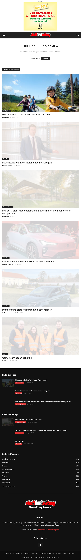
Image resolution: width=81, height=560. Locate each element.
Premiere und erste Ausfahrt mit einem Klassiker (27, 309)
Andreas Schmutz (7, 264)
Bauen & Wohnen (7, 207)
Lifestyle (5, 354)
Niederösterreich (20, 422)
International (19, 433)
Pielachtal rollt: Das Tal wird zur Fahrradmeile (26, 114)
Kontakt (26, 553)
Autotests (18, 444)
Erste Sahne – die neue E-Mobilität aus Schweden (28, 261)
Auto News (6, 258)
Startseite (45, 58)
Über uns (18, 553)
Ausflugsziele (6, 111)
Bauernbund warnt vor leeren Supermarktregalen (27, 162)
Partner (58, 553)
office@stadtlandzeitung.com (48, 530)
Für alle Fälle (19, 441)
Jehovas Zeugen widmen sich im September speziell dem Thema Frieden (41, 430)
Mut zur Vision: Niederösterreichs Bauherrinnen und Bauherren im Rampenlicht (43, 402)
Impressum (34, 553)
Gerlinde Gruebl (7, 166)
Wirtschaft (6, 159)
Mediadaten (10, 553)
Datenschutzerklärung (47, 553)
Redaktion (5, 117)
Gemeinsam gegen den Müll (17, 358)
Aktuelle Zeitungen (69, 553)
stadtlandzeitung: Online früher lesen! (28, 419)
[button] (3, 35)
